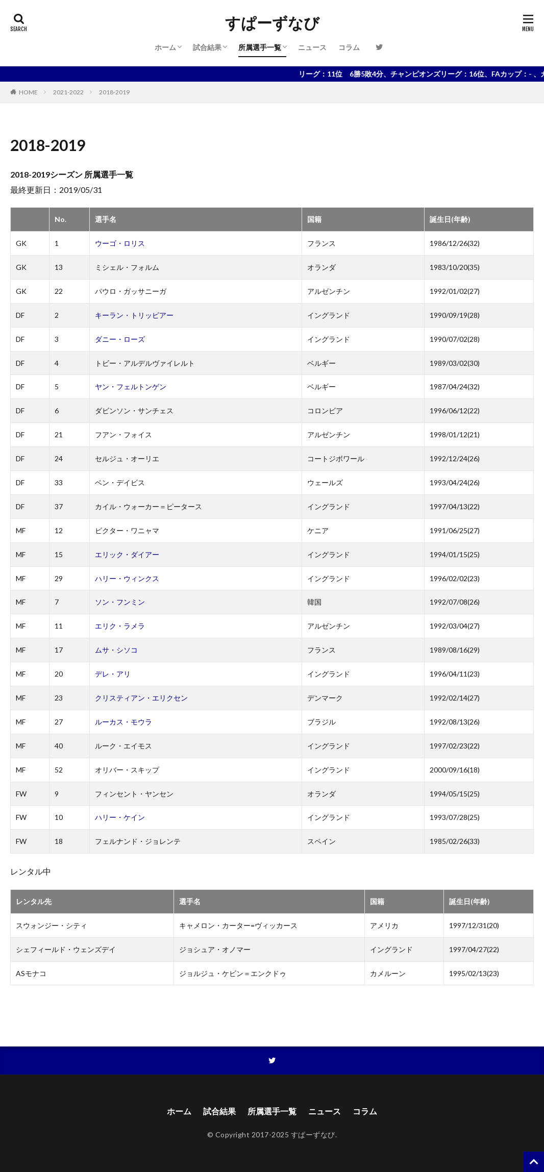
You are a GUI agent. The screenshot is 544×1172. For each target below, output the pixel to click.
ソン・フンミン (120, 601)
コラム (349, 47)
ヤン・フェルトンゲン (130, 386)
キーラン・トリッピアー (134, 315)
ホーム (165, 47)
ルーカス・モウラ (123, 721)
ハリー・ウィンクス (127, 578)
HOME (28, 92)
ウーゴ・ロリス (120, 243)
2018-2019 (114, 92)
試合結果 (207, 47)
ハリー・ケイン (120, 817)
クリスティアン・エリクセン (141, 697)
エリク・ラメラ (120, 625)
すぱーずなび (272, 23)
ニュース (312, 47)
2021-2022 (68, 92)
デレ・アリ (113, 673)
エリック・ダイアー (127, 554)
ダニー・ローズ (120, 339)
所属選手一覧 (259, 47)
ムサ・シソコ (116, 649)
